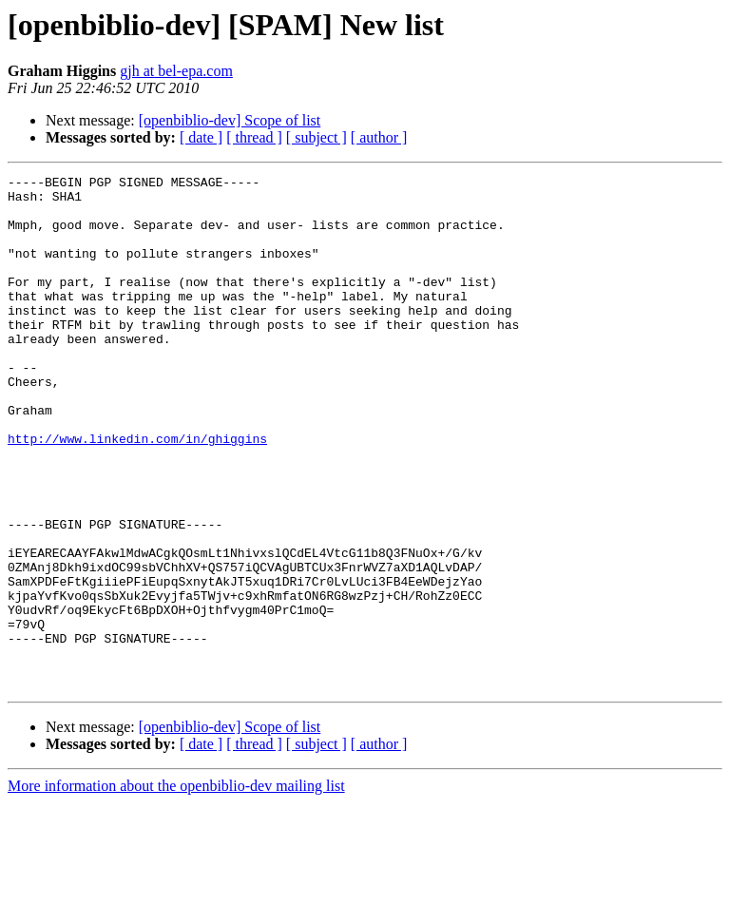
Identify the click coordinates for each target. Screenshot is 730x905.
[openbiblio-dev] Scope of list (230, 120)
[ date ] (201, 137)
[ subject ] (316, 137)
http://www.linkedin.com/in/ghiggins (137, 492)
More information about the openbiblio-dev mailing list (176, 888)
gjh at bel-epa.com (176, 71)
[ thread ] (254, 137)
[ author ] (379, 137)
